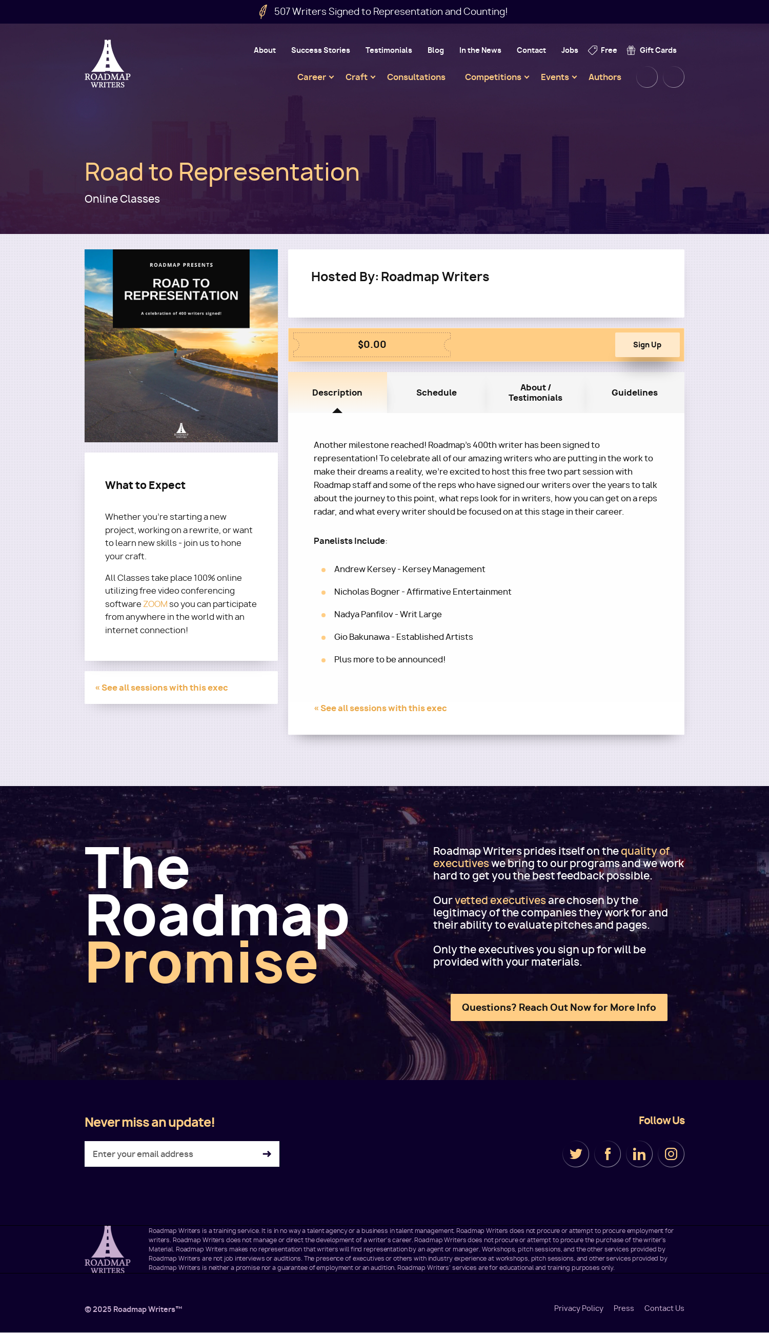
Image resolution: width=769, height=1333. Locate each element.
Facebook (607, 1154)
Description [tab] (337, 392)
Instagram (671, 1154)
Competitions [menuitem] (493, 77)
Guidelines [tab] (635, 392)
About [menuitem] (265, 50)
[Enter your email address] (182, 1154)
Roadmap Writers (109, 64)
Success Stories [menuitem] (320, 50)
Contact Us (664, 1308)
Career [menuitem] (311, 77)
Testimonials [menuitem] (389, 50)
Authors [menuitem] (605, 77)
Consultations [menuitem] (416, 77)
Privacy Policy (578, 1308)
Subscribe (266, 1154)
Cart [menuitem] (673, 77)
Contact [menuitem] (531, 50)
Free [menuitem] (609, 50)
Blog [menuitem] (436, 50)
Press (624, 1308)
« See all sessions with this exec (161, 687)
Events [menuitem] (555, 77)
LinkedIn (639, 1154)
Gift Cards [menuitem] (658, 50)
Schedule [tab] (436, 392)
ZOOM (155, 604)
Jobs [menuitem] (569, 50)
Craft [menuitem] (357, 77)
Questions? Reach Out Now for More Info (559, 1007)
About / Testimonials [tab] (535, 392)
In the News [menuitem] (480, 50)
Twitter (575, 1154)
